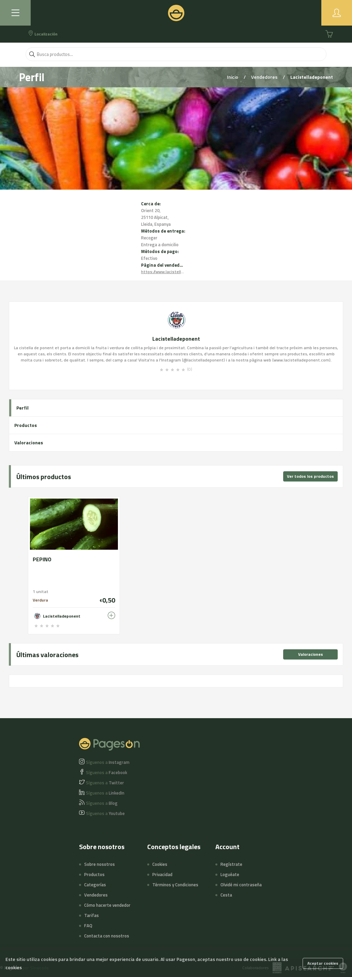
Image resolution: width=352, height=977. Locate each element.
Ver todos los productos (310, 476)
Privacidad (162, 874)
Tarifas (91, 915)
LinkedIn (105, 792)
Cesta (226, 894)
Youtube (105, 813)
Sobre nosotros (99, 864)
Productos (25, 425)
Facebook (106, 772)
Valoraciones (28, 442)
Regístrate (231, 864)
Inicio (233, 76)
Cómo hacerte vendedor (107, 905)
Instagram (107, 762)
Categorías (95, 884)
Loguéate (229, 874)
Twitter (105, 782)
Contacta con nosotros (106, 935)
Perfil (22, 407)
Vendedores (264, 76)
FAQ (88, 925)
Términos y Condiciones (175, 884)
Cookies (159, 864)
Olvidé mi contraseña (241, 884)
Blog (102, 803)
